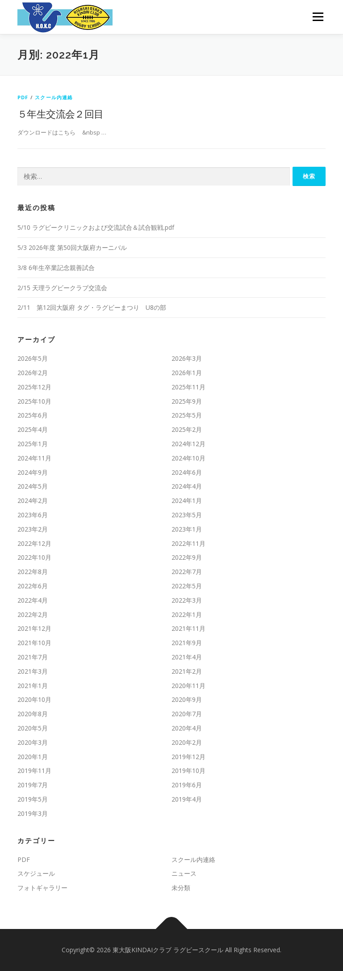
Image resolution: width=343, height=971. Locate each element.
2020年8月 (32, 713)
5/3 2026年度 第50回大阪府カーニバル (72, 247)
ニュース (184, 873)
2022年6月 (32, 586)
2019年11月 (34, 770)
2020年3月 (32, 742)
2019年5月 (32, 799)
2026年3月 (187, 358)
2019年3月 (32, 813)
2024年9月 (32, 472)
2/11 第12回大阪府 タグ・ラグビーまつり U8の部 (91, 307)
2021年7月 (32, 657)
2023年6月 (32, 515)
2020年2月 (187, 742)
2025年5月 (187, 415)
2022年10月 (34, 557)
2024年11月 (34, 458)
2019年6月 (187, 785)
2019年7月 (32, 785)
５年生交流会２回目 (60, 113)
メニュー (318, 17)
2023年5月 (187, 515)
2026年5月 (32, 358)
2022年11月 (188, 543)
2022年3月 (187, 600)
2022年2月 (32, 614)
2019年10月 (188, 770)
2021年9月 (187, 642)
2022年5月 (187, 586)
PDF (23, 97)
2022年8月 (32, 571)
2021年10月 (34, 642)
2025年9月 (187, 401)
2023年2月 (32, 529)
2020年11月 (188, 685)
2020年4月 (187, 728)
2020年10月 (34, 699)
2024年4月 (187, 486)
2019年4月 (187, 799)
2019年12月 (188, 756)
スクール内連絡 (54, 97)
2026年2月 (32, 372)
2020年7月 (187, 713)
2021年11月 (188, 628)
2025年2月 (187, 429)
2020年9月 (187, 699)
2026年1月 (187, 372)
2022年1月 (187, 614)
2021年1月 (32, 685)
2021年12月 (34, 628)
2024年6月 (187, 472)
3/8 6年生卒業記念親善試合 (56, 267)
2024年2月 (32, 500)
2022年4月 (32, 600)
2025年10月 (34, 401)
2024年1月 (187, 500)
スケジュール (36, 873)
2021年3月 (32, 671)
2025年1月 (32, 443)
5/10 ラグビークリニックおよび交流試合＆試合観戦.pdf (95, 227)
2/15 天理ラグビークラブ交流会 (62, 287)
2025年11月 (188, 387)
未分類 (181, 887)
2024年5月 (32, 486)
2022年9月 (187, 557)
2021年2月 (187, 671)
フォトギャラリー (42, 887)
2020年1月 (32, 756)
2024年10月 (188, 458)
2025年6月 (32, 415)
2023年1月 (187, 529)
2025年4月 (32, 429)
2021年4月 (187, 657)
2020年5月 (32, 728)
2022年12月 (34, 543)
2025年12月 (34, 387)
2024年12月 (188, 443)
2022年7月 (187, 571)
